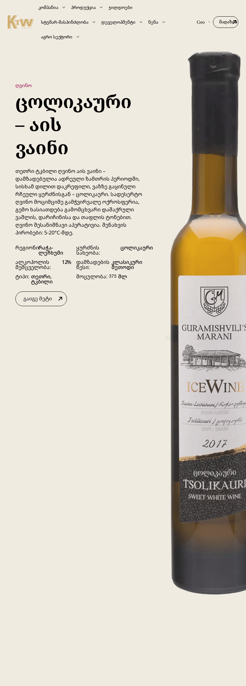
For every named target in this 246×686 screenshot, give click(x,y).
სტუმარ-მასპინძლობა (68, 22)
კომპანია (52, 7)
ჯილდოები (121, 7)
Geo (203, 22)
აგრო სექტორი (60, 36)
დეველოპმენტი (122, 22)
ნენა (157, 22)
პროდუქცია (87, 7)
